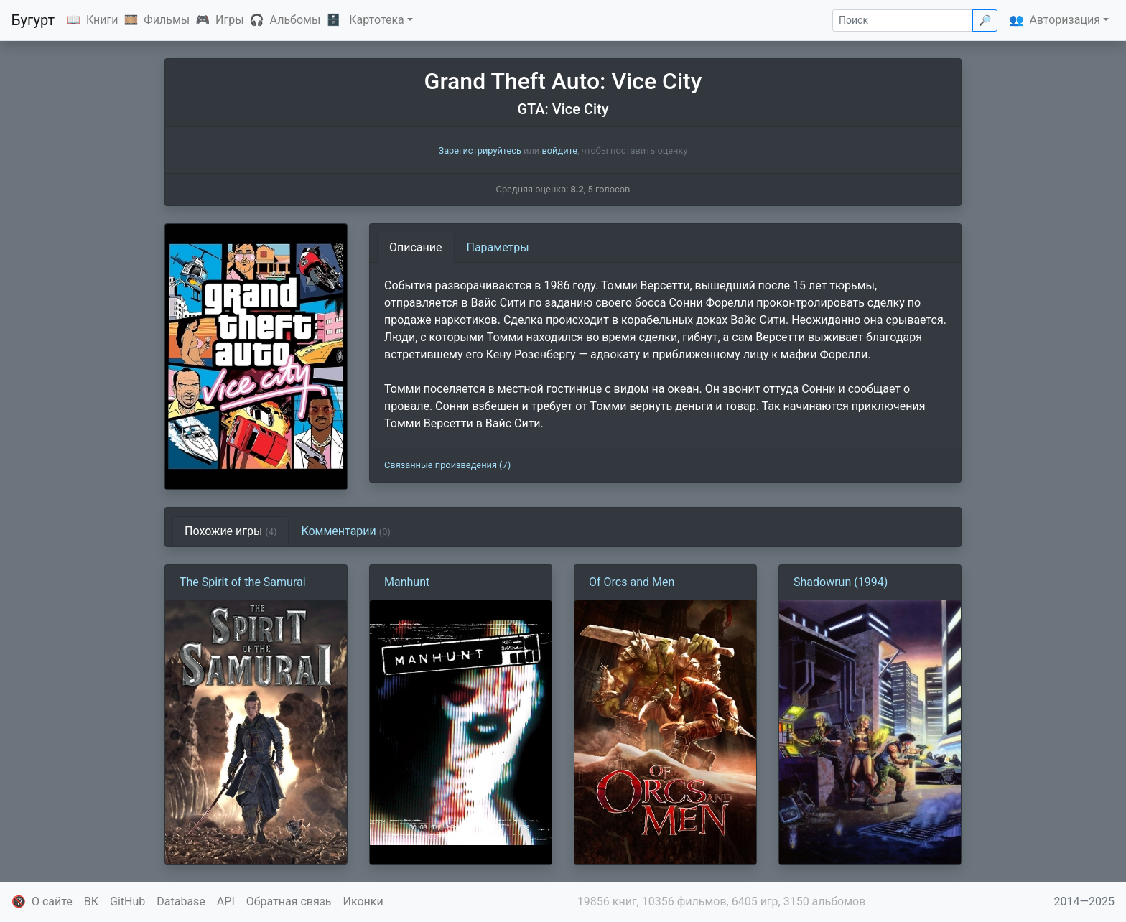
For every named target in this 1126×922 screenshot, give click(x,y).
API (226, 901)
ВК (91, 901)
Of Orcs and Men (631, 582)
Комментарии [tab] (345, 531)
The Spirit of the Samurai (243, 582)
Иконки (363, 901)
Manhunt (406, 582)
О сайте (52, 901)
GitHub (127, 901)
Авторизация (1064, 20)
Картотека (376, 20)
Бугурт (33, 20)
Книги (102, 20)
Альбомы (295, 20)
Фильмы (167, 20)
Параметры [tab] (498, 247)
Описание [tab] (415, 247)
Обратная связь (289, 901)
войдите (559, 150)
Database (181, 901)
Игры (229, 20)
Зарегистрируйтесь (480, 150)
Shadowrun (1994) (841, 582)
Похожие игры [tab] (230, 531)
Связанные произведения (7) (447, 465)
